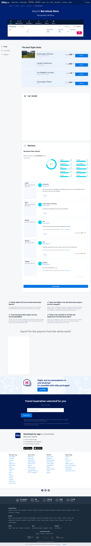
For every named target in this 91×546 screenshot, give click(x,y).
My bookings (68, 467)
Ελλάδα (59, 518)
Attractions (58, 2)
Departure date (50, 29)
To (28, 29)
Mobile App (30, 456)
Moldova (18, 520)
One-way (22, 26)
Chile (19, 510)
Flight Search (12, 465)
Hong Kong (34, 528)
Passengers (72, 29)
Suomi (66, 520)
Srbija (47, 520)
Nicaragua (68, 510)
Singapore (45, 528)
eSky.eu (37, 533)
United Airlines (50, 462)
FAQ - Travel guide (32, 472)
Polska (38, 520)
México (63, 510)
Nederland (23, 520)
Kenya (13, 528)
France (55, 518)
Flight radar (30, 458)
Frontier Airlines (50, 463)
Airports (30, 465)
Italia (72, 518)
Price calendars (31, 469)
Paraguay (17, 512)
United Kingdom (12, 522)
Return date (60, 29)
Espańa (51, 518)
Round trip (13, 26)
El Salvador (23, 510)
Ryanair (48, 472)
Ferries (10, 472)
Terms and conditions (70, 465)
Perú (78, 510)
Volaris (48, 470)
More (70, 2)
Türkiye (50, 528)
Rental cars (11, 469)
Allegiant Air (49, 458)
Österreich (33, 520)
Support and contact (70, 470)
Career (67, 462)
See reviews (55, 286)
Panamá (74, 510)
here (59, 544)
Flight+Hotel (14, 2)
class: (74, 26)
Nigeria (21, 528)
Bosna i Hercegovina (17, 518)
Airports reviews (32, 467)
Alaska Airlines (50, 465)
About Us (67, 456)
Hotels (10, 467)
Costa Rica (35, 510)
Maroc (17, 528)
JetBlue (48, 467)
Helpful (45, 195)
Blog (66, 458)
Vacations (38, 2)
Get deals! (43, 389)
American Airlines (51, 460)
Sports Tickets (12, 483)
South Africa (27, 528)
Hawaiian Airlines (51, 469)
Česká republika (32, 518)
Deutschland (45, 518)
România (51, 520)
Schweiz (70, 520)
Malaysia (40, 528)
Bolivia (15, 510)
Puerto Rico (11, 512)
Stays (43, 2)
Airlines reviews (31, 463)
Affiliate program (69, 463)
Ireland (68, 518)
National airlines (32, 462)
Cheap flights (23, 2)
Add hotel (67, 26)
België (9, 518)
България (25, 518)
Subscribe (26, 415)
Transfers (64, 2)
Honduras (58, 510)
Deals (51, 2)
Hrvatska (64, 518)
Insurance (11, 476)
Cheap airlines (31, 460)
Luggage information (33, 470)
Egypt (9, 528)
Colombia (29, 510)
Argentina (10, 510)
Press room (68, 460)
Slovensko (61, 520)
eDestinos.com (49, 533)
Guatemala (52, 510)
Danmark (39, 518)
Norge (28, 520)
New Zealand (57, 528)
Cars (47, 2)
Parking (10, 478)
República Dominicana (44, 510)
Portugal (43, 520)
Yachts (10, 470)
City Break (31, 2)
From (10, 29)
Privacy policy (68, 469)
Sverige (56, 520)
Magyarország (11, 520)
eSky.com (42, 533)
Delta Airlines (50, 456)
